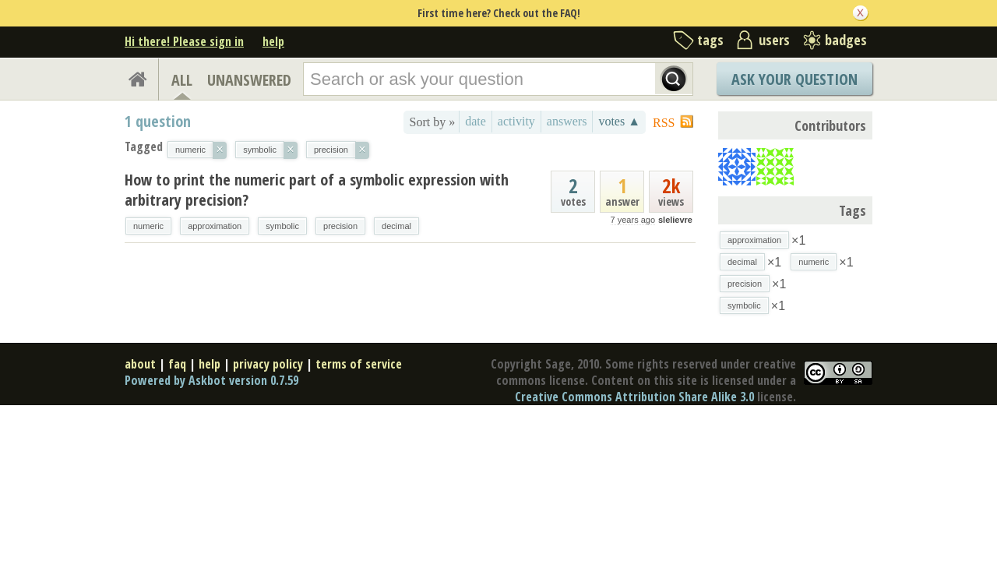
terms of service (358, 363)
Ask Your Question (794, 79)
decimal (396, 226)
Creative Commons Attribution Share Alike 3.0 (634, 396)
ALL (181, 79)
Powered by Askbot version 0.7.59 (211, 380)
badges (846, 39)
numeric (148, 226)
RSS (664, 122)
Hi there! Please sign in (184, 41)
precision (340, 226)
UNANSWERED (249, 79)
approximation (214, 226)
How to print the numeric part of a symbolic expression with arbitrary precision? (317, 189)
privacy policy (268, 363)
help (273, 41)
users (774, 39)
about (140, 363)
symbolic (282, 226)
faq (177, 363)
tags (710, 39)
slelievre (675, 219)
